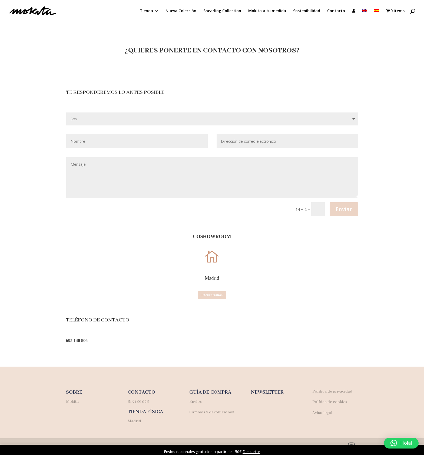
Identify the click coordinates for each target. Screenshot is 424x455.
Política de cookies (329, 402)
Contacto (336, 11)
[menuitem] (364, 15)
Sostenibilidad (306, 11)
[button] (401, 443)
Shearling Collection (222, 11)
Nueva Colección (180, 11)
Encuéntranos (212, 295)
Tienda (146, 11)
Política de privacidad (332, 391)
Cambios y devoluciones (211, 412)
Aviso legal (322, 412)
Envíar (344, 209)
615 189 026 (138, 401)
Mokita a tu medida (267, 11)
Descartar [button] (251, 451)
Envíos (195, 401)
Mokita (73, 401)
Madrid (134, 421)
